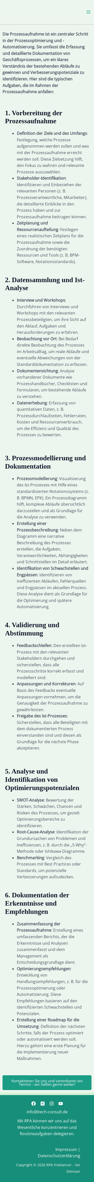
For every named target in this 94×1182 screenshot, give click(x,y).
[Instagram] (51, 1103)
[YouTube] (60, 1103)
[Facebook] (33, 1103)
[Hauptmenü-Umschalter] (88, 12)
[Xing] (42, 1103)
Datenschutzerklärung (59, 1155)
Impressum (66, 1149)
